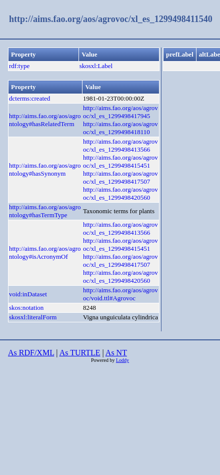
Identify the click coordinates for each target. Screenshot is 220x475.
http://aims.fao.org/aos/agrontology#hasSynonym (44, 169)
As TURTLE (80, 352)
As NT (116, 352)
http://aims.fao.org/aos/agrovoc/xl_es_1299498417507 (120, 177)
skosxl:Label (96, 66)
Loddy (122, 360)
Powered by (103, 360)
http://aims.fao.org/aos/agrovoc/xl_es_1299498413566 (120, 145)
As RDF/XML (31, 352)
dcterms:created (29, 98)
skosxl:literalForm (32, 317)
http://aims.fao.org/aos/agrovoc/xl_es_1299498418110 (120, 128)
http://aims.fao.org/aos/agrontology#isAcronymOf (44, 252)
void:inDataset (28, 294)
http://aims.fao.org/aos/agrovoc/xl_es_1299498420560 (120, 193)
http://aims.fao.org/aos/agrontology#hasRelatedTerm (44, 120)
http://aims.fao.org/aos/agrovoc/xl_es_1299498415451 (120, 161)
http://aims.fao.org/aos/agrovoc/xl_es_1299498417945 (120, 112)
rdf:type (19, 66)
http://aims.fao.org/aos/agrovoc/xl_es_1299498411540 (110, 19)
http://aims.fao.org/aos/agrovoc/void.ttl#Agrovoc (120, 294)
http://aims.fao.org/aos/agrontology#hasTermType (44, 211)
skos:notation (26, 307)
